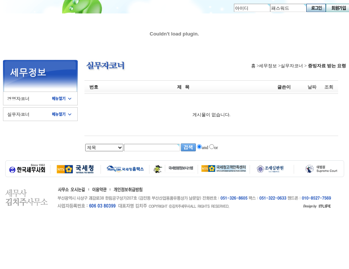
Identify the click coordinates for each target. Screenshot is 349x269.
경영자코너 (18, 98)
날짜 (312, 87)
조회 (328, 87)
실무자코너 (18, 114)
